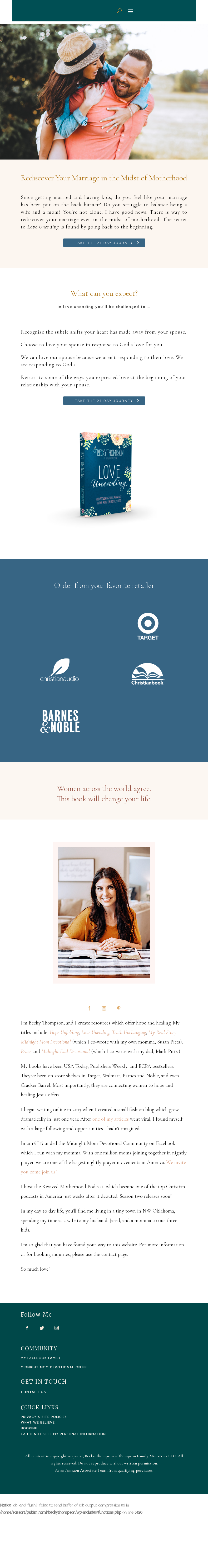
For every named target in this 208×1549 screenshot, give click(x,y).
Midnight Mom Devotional (46, 1042)
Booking (29, 1428)
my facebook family (41, 1358)
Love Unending (95, 1032)
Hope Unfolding (64, 1032)
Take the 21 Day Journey (104, 242)
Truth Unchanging (129, 1032)
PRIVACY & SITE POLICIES (44, 1417)
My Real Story (162, 1032)
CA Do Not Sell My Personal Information (63, 1434)
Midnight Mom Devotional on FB (54, 1367)
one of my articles (110, 1119)
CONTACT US (33, 1392)
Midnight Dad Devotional (65, 1051)
